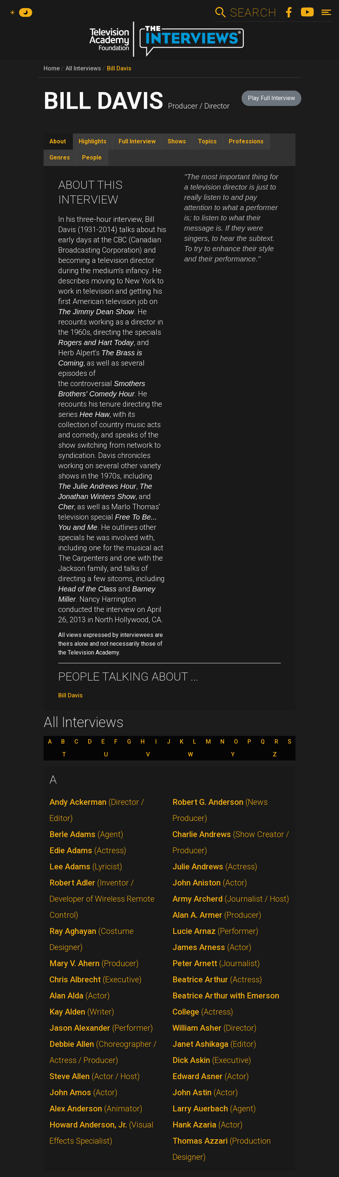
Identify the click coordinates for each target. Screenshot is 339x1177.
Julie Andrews (214, 866)
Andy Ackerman (96, 810)
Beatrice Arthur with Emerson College (225, 1003)
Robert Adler (101, 899)
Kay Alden (81, 1011)
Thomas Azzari (221, 1149)
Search (253, 12)
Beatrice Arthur (217, 979)
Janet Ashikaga (214, 1044)
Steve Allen (94, 1076)
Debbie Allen (103, 1052)
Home (52, 68)
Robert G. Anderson (220, 810)
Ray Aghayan (91, 939)
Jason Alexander (101, 1028)
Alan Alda (79, 995)
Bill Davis (119, 68)
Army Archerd (230, 898)
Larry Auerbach (214, 1108)
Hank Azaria (207, 1124)
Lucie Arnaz (215, 931)
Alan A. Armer (216, 915)
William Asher (214, 1028)
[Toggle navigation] (326, 12)
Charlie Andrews (230, 842)
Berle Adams (86, 834)
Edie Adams (87, 850)
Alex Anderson (95, 1108)
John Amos (83, 1092)
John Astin (205, 1092)
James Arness (212, 947)
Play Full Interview (271, 98)
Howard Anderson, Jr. (101, 1132)
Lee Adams (85, 866)
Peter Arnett (216, 963)
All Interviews (83, 68)
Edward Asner (210, 1076)
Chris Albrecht (95, 979)
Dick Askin (211, 1060)
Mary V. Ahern (94, 963)
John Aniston (209, 882)
